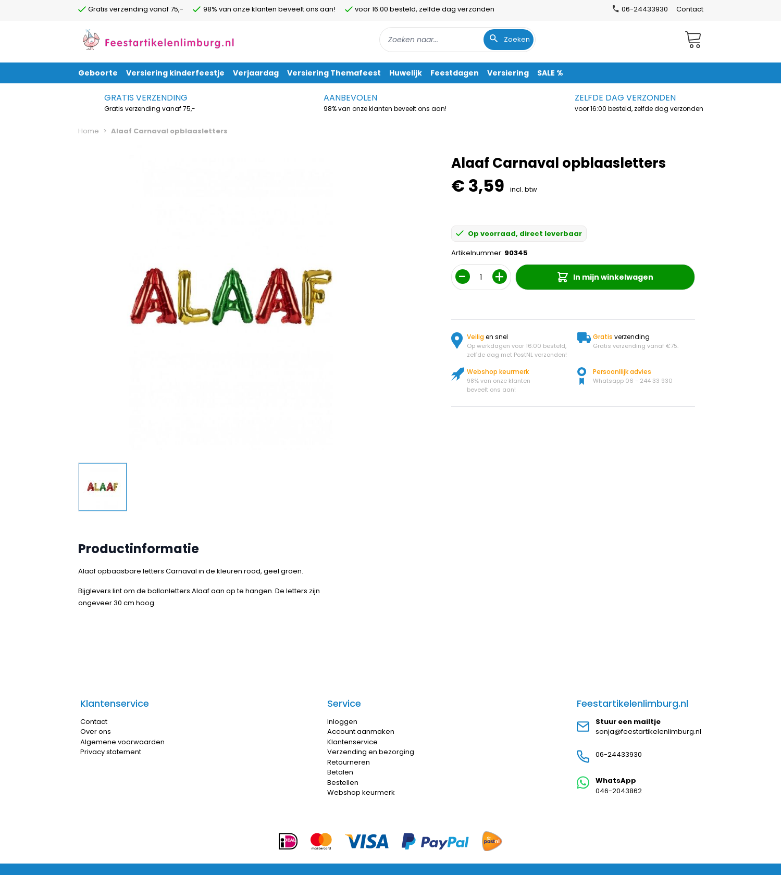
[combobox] (457, 39)
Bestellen (342, 783)
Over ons (95, 731)
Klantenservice (352, 742)
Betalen (340, 772)
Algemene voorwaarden (122, 742)
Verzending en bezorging (370, 752)
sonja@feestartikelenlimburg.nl (648, 731)
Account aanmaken (360, 731)
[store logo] (158, 39)
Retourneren (348, 762)
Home (88, 131)
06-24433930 (619, 754)
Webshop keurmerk (361, 792)
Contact (689, 9)
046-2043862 (619, 791)
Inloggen (342, 722)
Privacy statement (110, 752)
